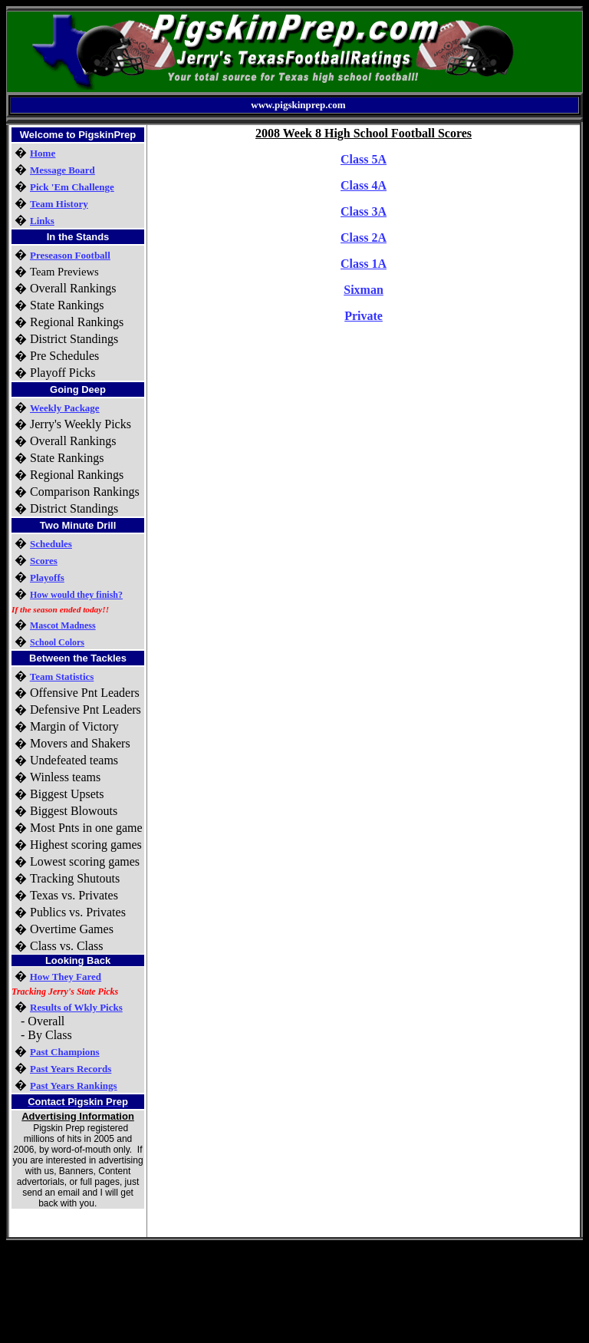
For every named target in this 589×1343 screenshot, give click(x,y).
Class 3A (364, 211)
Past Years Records (70, 1068)
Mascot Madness (63, 625)
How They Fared (65, 976)
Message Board (62, 170)
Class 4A (364, 185)
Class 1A (364, 263)
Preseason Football (70, 255)
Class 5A (364, 159)
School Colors (57, 642)
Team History (59, 204)
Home (42, 153)
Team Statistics (62, 676)
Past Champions (65, 1052)
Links (42, 220)
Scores (44, 560)
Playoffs (47, 577)
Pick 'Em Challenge (72, 187)
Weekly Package (65, 408)
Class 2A (364, 237)
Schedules (51, 543)
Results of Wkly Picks (76, 1007)
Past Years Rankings (73, 1085)
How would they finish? (76, 594)
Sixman (363, 289)
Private (363, 315)
